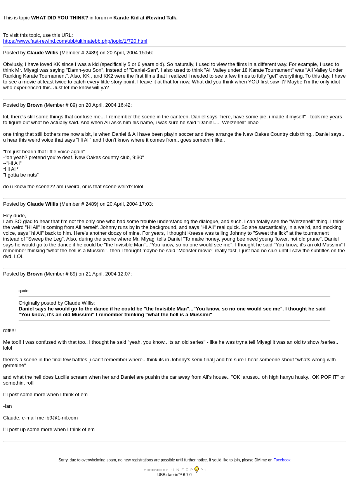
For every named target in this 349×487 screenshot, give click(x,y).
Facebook (281, 460)
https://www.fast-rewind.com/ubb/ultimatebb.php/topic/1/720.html (75, 41)
